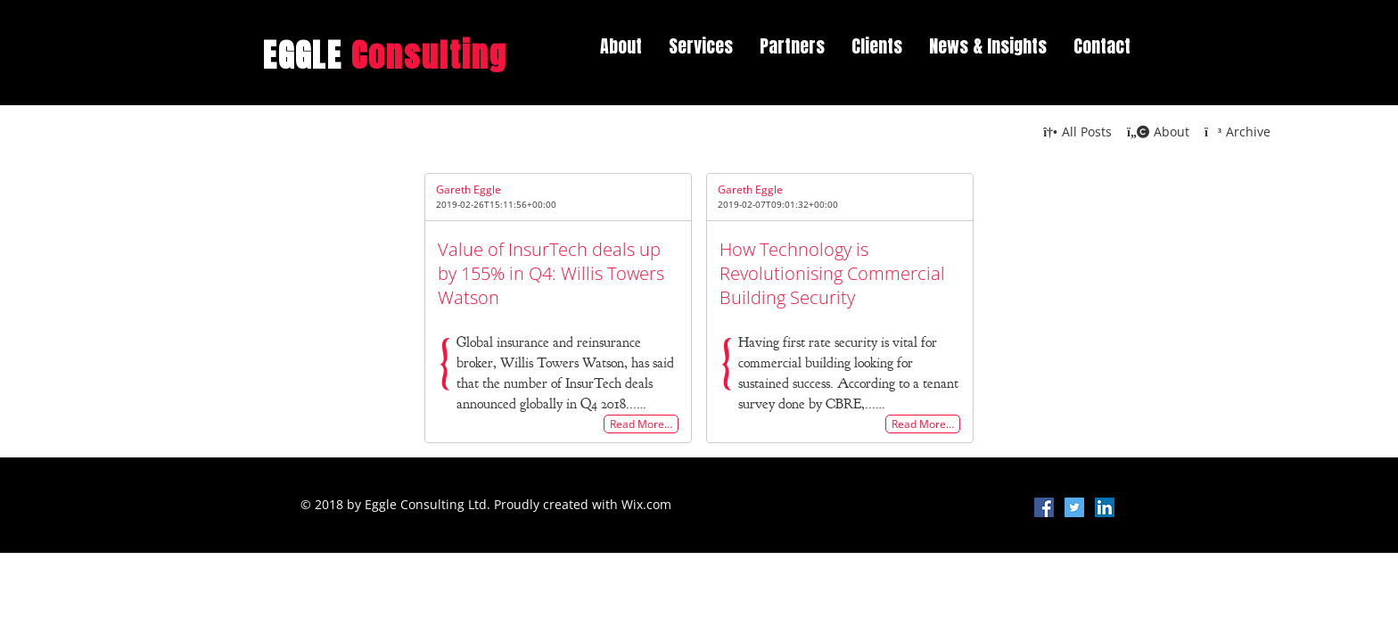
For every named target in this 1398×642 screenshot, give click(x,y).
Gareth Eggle (468, 189)
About (621, 46)
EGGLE (385, 55)
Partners (792, 46)
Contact (1102, 46)
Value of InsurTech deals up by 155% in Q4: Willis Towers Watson (551, 273)
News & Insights (988, 46)
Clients (876, 46)
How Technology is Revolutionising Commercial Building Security (832, 273)
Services (701, 46)
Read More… (641, 424)
